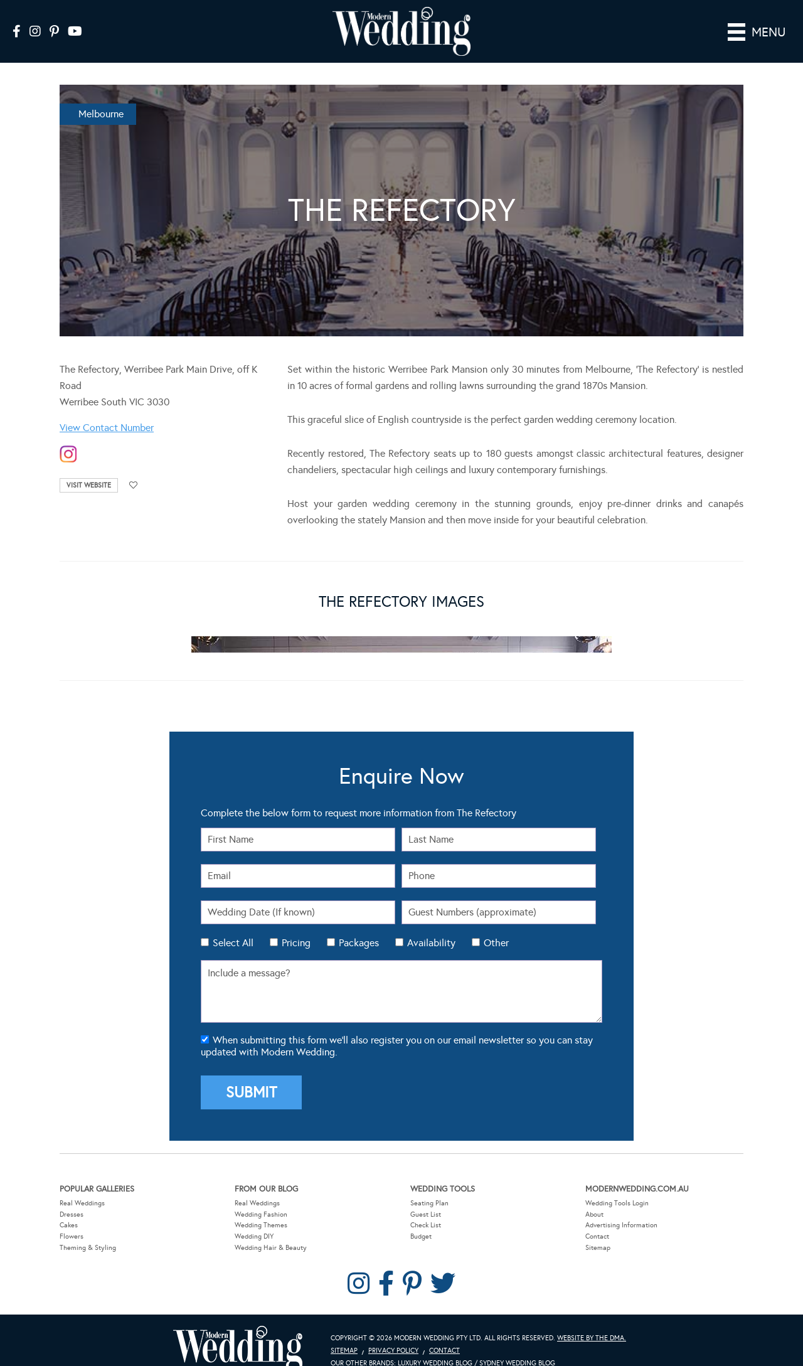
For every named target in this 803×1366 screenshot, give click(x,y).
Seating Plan (429, 1185)
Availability (431, 925)
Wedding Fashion (261, 1196)
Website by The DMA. (591, 1320)
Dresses (71, 1196)
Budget (421, 1218)
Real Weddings (82, 1185)
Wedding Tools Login (617, 1185)
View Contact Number (107, 409)
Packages (359, 925)
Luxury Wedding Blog (435, 1345)
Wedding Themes (261, 1207)
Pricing (296, 925)
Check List (425, 1207)
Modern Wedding (237, 1331)
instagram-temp (68, 436)
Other (496, 925)
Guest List (425, 1196)
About (594, 1196)
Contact (597, 1218)
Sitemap (597, 1229)
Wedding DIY (254, 1218)
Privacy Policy (393, 1332)
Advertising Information (621, 1207)
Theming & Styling (88, 1229)
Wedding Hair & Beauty (271, 1229)
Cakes (69, 1207)
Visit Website (88, 467)
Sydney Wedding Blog (517, 1345)
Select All (233, 925)
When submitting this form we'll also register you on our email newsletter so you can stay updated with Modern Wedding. (397, 1028)
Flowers (71, 1218)
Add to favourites (133, 467)
